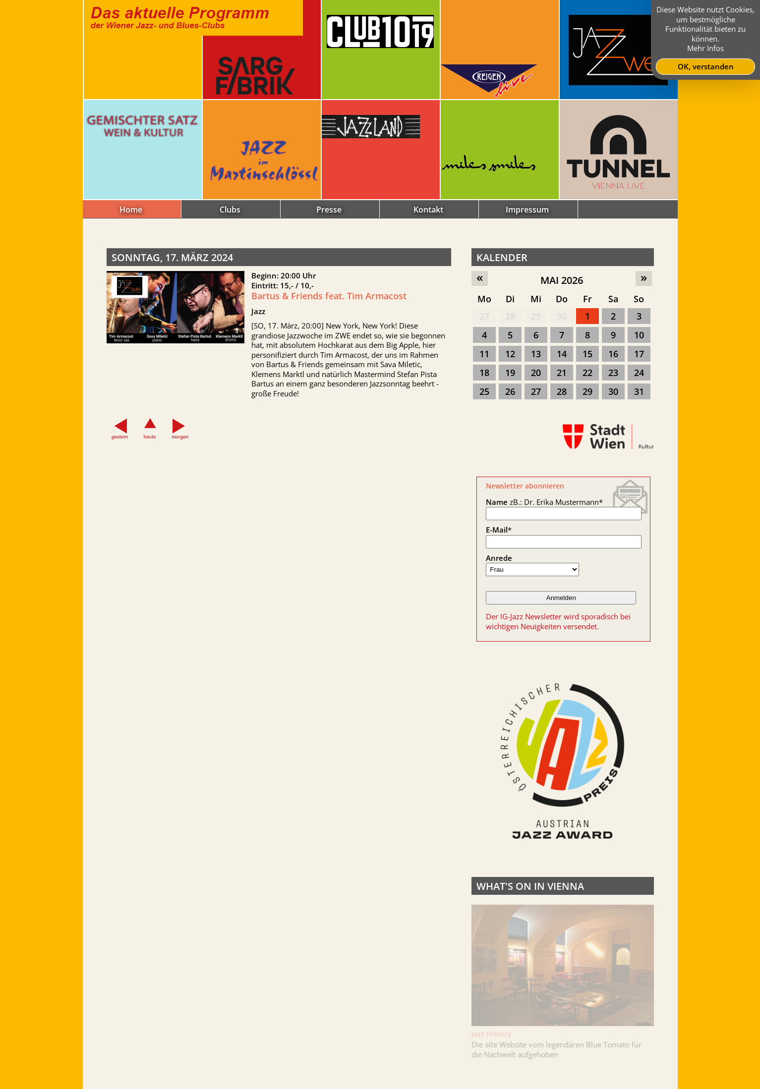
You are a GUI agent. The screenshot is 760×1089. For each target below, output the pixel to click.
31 (639, 391)
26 (510, 391)
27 (484, 316)
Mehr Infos (705, 48)
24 (639, 373)
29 (536, 316)
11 (484, 354)
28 (510, 316)
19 (510, 373)
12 (510, 354)
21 (562, 373)
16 (613, 354)
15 (587, 354)
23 (613, 373)
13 (536, 354)
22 (587, 373)
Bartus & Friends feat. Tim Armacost (329, 296)
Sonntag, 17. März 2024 (172, 257)
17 (639, 354)
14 (562, 354)
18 (484, 373)
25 (484, 391)
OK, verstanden (706, 66)
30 (562, 316)
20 (536, 373)
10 (639, 335)
